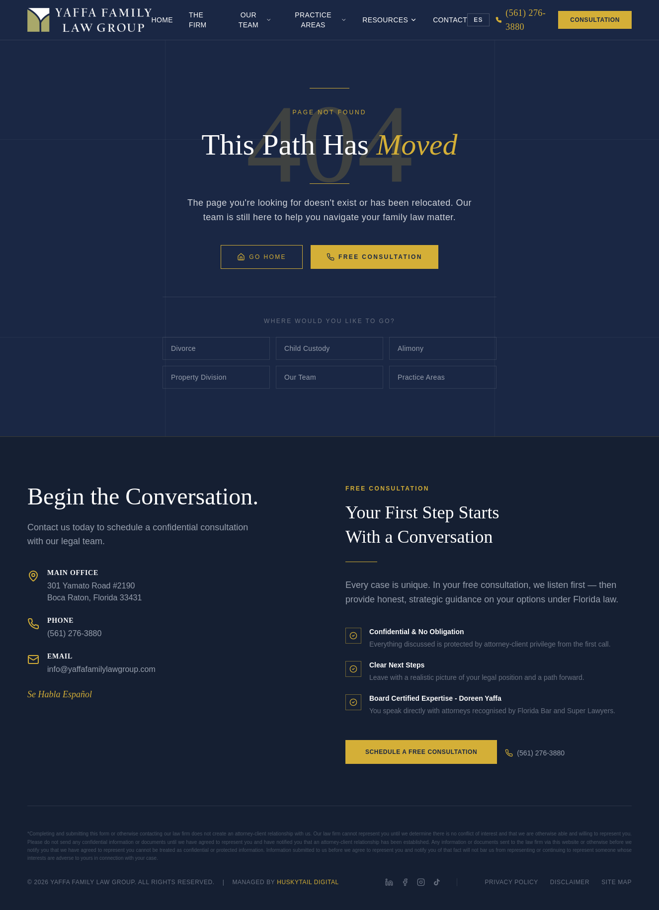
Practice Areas (320, 20)
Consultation (595, 19)
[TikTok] (437, 882)
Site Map (616, 882)
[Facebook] (405, 882)
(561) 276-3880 (535, 753)
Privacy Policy (511, 882)
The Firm (198, 20)
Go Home (261, 257)
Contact (450, 20)
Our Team (255, 20)
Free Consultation (374, 257)
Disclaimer (569, 882)
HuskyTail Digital (308, 882)
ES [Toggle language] (478, 19)
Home (162, 20)
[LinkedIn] (389, 882)
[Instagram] (421, 882)
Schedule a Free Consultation (421, 751)
